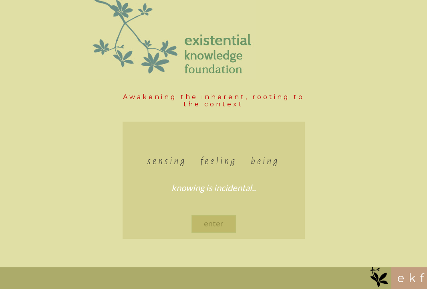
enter (214, 223)
